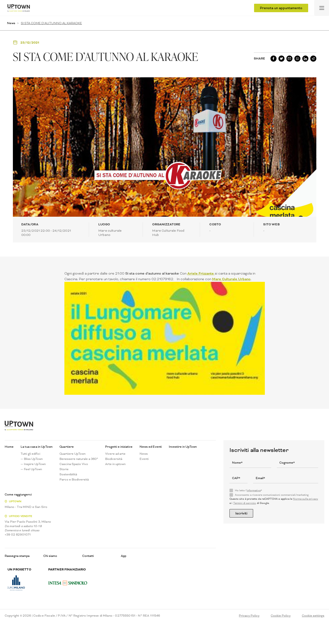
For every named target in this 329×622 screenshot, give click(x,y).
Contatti (88, 556)
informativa (254, 490)
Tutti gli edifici (30, 453)
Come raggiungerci (18, 494)
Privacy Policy (249, 615)
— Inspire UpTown (33, 464)
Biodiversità (113, 459)
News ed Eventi (151, 446)
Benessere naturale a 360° (78, 459)
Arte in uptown (115, 464)
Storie (64, 469)
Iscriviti (241, 513)
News (11, 23)
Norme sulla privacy (305, 499)
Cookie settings (313, 615)
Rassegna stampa (17, 556)
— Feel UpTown (31, 469)
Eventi (144, 459)
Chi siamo (50, 556)
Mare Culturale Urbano (231, 279)
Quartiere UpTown (72, 453)
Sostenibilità (68, 474)
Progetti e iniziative (119, 446)
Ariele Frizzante (201, 273)
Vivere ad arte (115, 453)
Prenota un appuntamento (281, 8)
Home (9, 446)
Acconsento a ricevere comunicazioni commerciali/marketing (272, 495)
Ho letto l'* (248, 490)
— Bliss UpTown (32, 459)
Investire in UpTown (183, 446)
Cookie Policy (281, 615)
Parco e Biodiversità (74, 479)
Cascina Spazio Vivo (73, 464)
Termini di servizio (244, 503)
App (123, 556)
